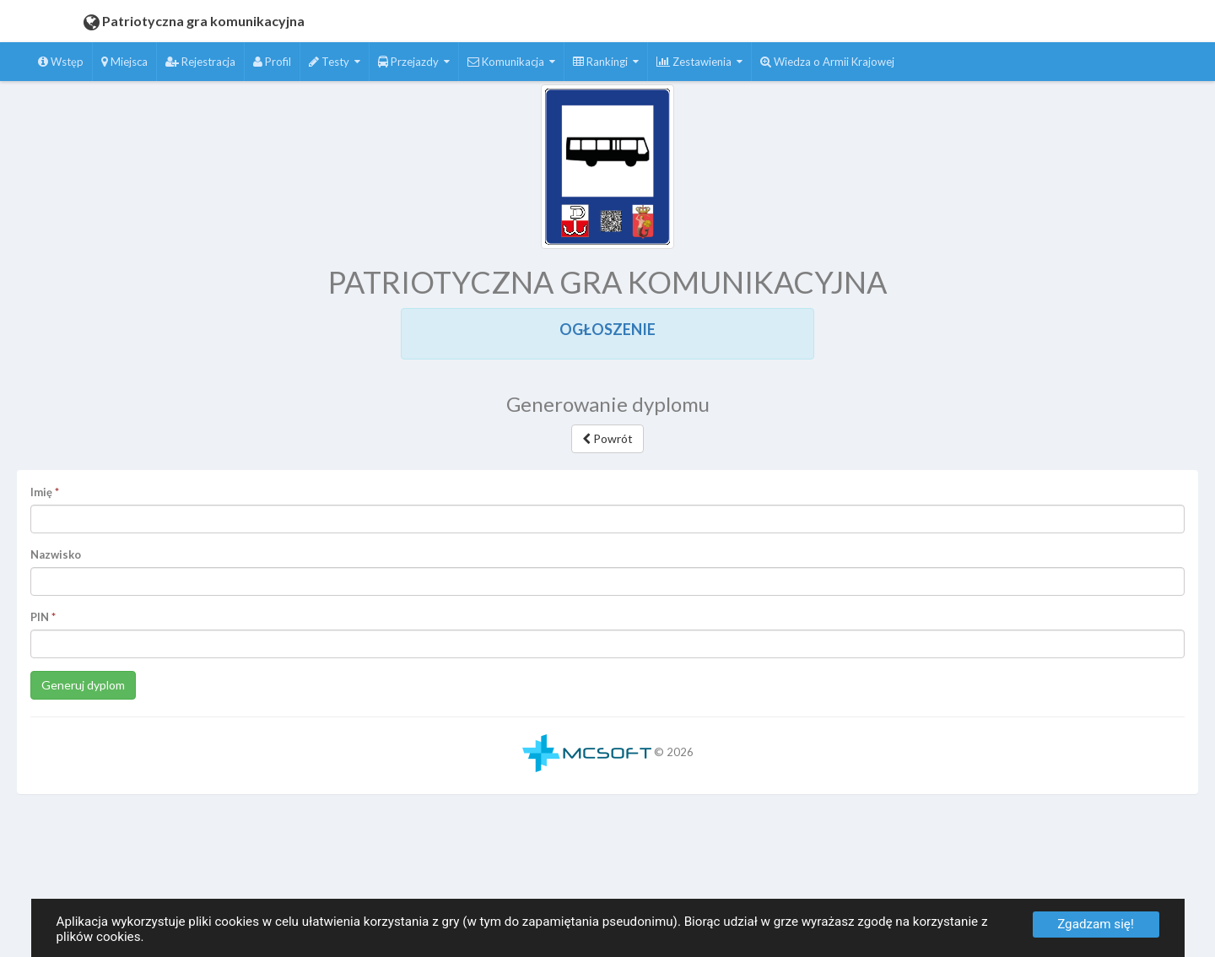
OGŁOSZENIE (607, 329)
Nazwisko (55, 554)
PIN (39, 617)
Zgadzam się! (1095, 924)
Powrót (607, 438)
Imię (41, 492)
